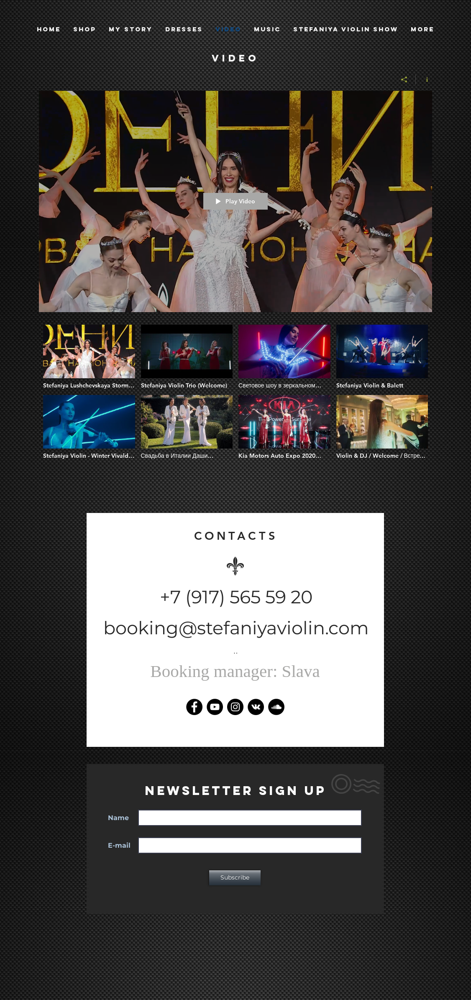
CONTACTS (236, 536)
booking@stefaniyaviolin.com (236, 628)
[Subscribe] (235, 877)
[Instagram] (235, 707)
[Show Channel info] (424, 79)
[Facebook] (194, 707)
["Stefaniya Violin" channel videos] (235, 402)
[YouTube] (215, 707)
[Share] (404, 79)
